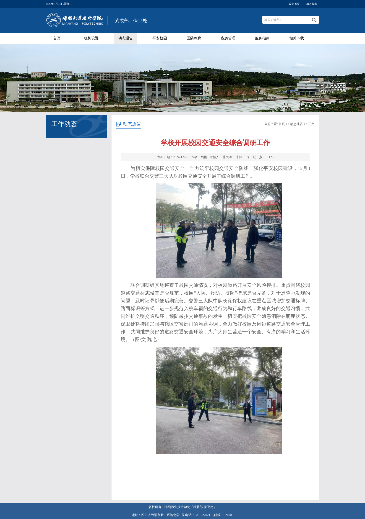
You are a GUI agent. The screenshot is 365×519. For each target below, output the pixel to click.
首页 (57, 38)
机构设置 (91, 38)
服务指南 (262, 38)
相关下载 (296, 38)
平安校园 (159, 38)
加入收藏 (311, 3)
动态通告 (125, 38)
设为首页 (294, 3)
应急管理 (228, 38)
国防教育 (194, 38)
